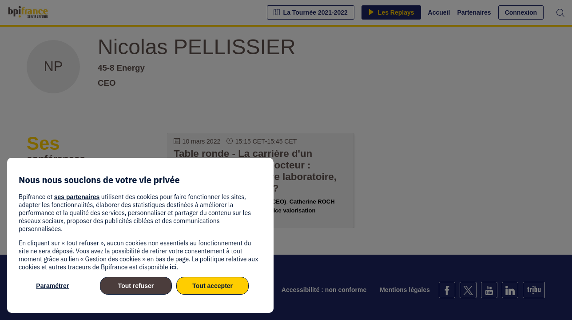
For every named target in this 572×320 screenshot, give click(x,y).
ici (173, 267)
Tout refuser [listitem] (136, 285)
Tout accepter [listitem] (212, 285)
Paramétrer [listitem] (52, 285)
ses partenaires (77, 196)
